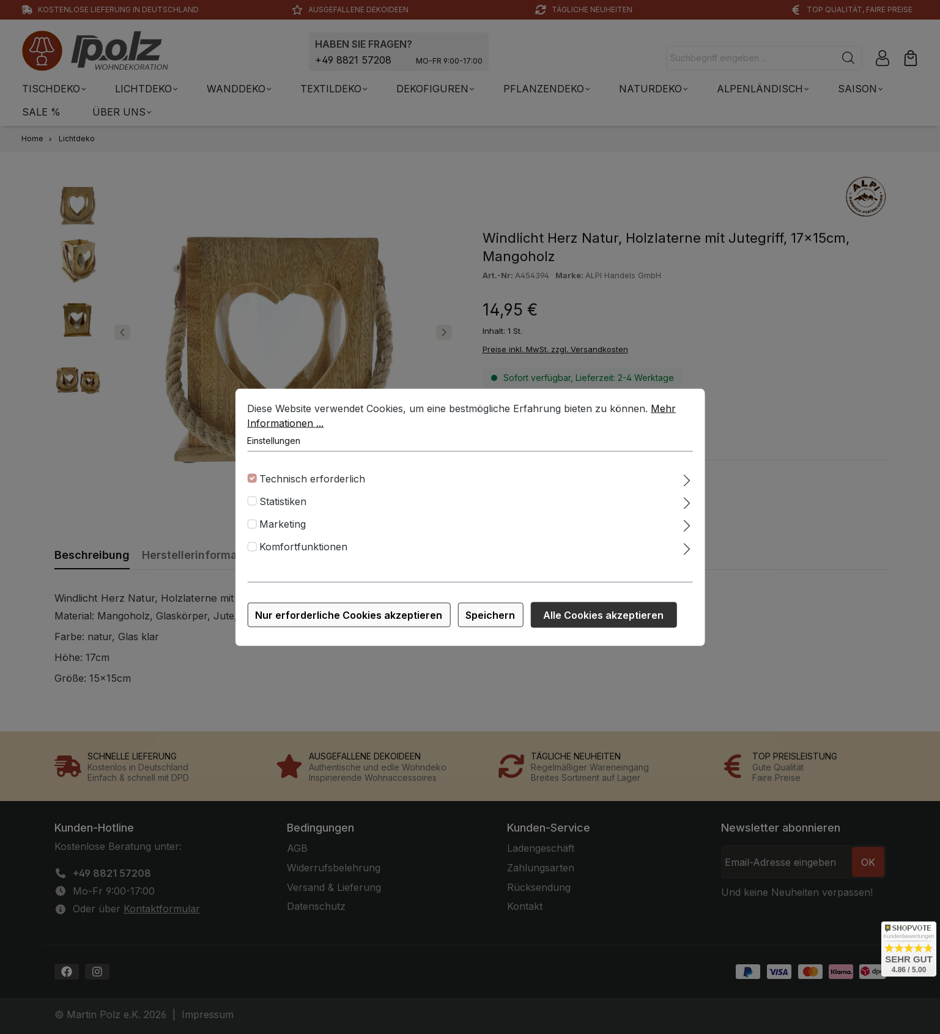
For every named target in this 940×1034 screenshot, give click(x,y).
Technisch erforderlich (312, 482)
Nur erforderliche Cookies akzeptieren (348, 619)
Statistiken (282, 505)
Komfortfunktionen (303, 551)
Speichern (490, 619)
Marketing (282, 528)
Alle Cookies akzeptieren (603, 619)
